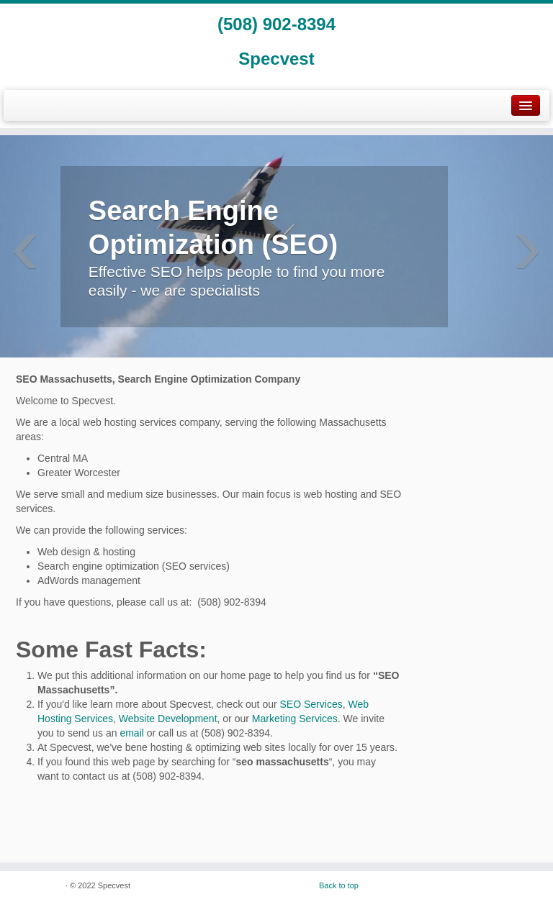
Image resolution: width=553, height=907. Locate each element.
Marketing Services (295, 718)
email (131, 733)
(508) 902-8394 (276, 24)
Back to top (339, 885)
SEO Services (311, 704)
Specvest (276, 58)
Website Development (168, 718)
